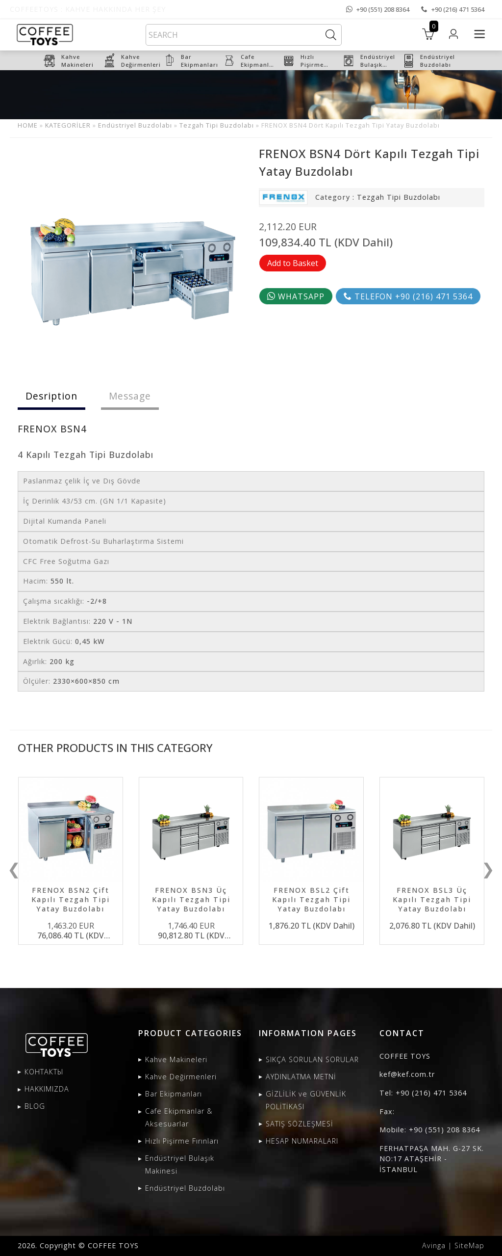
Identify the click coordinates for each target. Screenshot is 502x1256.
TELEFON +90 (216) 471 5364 (408, 296)
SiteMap (469, 1245)
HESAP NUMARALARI (302, 1141)
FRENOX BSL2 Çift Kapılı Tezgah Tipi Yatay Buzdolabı (311, 899)
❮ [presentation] (14, 869)
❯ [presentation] (488, 869)
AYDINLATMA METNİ (301, 1076)
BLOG (35, 1106)
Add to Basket (292, 263)
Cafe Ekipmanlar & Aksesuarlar (178, 1117)
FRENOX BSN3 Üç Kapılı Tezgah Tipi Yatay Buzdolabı (191, 899)
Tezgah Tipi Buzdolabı (216, 125)
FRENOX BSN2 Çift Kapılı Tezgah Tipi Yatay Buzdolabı (70, 899)
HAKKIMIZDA (47, 1089)
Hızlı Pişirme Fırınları (182, 1141)
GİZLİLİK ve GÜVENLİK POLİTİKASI (306, 1100)
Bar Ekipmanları (173, 1093)
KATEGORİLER (68, 125)
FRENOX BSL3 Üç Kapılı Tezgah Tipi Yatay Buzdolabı (432, 899)
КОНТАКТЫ (44, 1071)
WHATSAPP (296, 296)
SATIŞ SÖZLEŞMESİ (299, 1123)
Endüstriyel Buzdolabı (135, 125)
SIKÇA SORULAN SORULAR (312, 1059)
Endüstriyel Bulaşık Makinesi (179, 1164)
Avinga (434, 1245)
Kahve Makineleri (176, 1059)
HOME (28, 125)
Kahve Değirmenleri (181, 1076)
